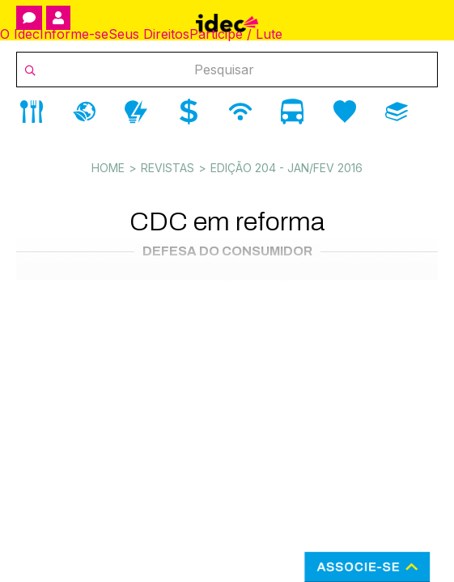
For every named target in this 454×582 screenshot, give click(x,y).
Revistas (167, 168)
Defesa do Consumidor (227, 251)
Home (108, 168)
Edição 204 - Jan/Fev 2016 (286, 168)
